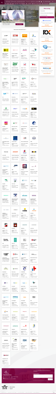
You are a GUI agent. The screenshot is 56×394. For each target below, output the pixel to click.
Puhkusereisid (13, 1)
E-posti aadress (36, 373)
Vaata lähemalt (47, 73)
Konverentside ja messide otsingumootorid (47, 63)
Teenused (28, 1)
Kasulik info (32, 1)
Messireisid (8, 1)
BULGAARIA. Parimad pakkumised (30, 12)
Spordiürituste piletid (21, 1)
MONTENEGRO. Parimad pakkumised (31, 17)
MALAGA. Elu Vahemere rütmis (31, 21)
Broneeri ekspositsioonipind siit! (47, 41)
